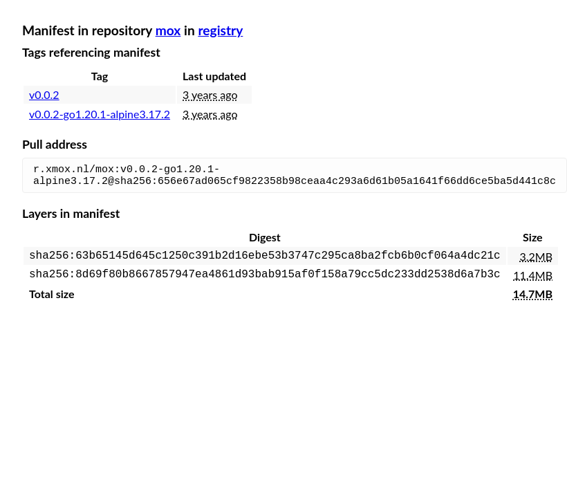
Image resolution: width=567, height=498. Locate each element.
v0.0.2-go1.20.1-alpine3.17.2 (99, 113)
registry (220, 30)
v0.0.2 (44, 94)
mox (168, 30)
